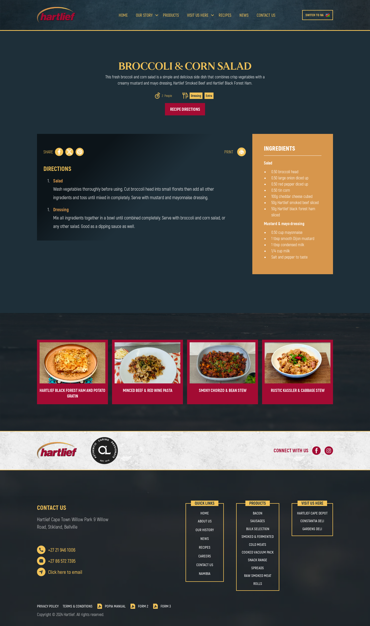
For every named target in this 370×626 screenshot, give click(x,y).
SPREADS (257, 568)
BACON (257, 513)
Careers (204, 556)
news (243, 15)
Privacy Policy (48, 606)
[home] (64, 15)
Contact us (266, 15)
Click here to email (65, 572)
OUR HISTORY (205, 530)
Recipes (225, 15)
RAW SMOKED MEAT (257, 575)
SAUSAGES (257, 521)
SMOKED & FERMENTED (258, 536)
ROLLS (257, 583)
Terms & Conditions (77, 606)
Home (123, 15)
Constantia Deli (312, 521)
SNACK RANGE (257, 560)
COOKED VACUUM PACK (258, 552)
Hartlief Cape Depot (312, 513)
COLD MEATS (257, 544)
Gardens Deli (312, 529)
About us (205, 521)
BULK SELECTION (257, 529)
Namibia (204, 573)
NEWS (204, 538)
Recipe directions (185, 109)
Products (171, 15)
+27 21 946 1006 (61, 550)
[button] (145, 15)
